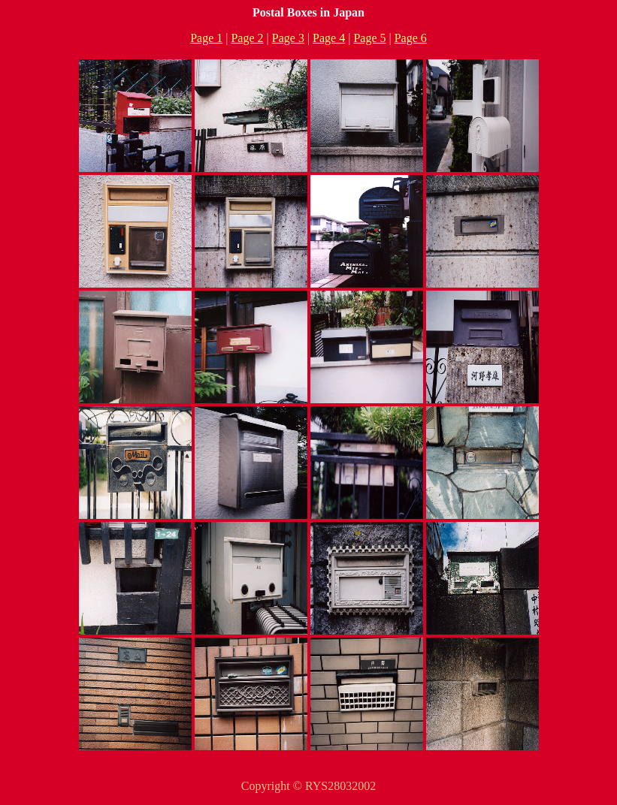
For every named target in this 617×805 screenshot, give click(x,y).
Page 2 (247, 38)
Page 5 (369, 38)
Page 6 (411, 38)
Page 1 (206, 38)
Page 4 (329, 38)
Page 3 (288, 38)
